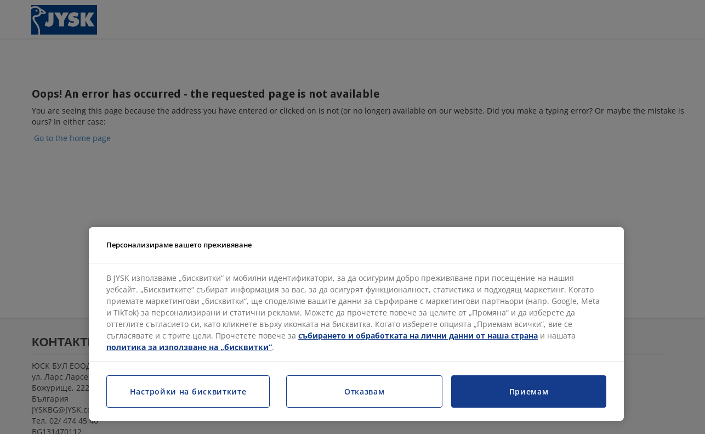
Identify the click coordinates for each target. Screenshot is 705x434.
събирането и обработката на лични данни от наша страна (418, 335)
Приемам (529, 391)
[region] (356, 324)
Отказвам (364, 391)
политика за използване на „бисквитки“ (189, 347)
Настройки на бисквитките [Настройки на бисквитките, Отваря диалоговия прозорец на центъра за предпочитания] (188, 391)
